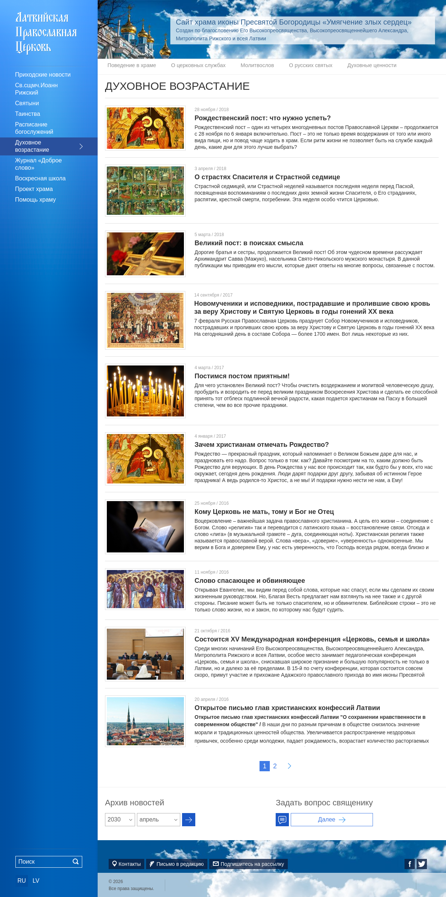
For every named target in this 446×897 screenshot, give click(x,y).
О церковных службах (186, 66)
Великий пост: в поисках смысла (249, 242)
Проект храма (34, 189)
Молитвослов (237, 66)
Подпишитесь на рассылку (252, 863)
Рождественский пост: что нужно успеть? (263, 117)
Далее (289, 765)
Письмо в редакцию (180, 863)
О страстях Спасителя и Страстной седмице (267, 176)
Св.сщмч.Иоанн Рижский (36, 89)
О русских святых (282, 66)
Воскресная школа (40, 178)
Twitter (422, 863)
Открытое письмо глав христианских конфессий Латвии (287, 707)
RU (21, 881)
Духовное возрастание (32, 146)
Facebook (410, 863)
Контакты (130, 863)
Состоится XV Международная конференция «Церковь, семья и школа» (312, 638)
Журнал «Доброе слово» (38, 164)
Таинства (27, 114)
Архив (188, 819)
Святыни (27, 103)
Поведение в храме (128, 66)
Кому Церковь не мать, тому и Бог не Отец (264, 511)
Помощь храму (35, 199)
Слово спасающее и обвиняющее (250, 580)
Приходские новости (43, 74)
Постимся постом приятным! (242, 375)
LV (36, 881)
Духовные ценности (335, 66)
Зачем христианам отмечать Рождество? (262, 444)
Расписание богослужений (34, 128)
